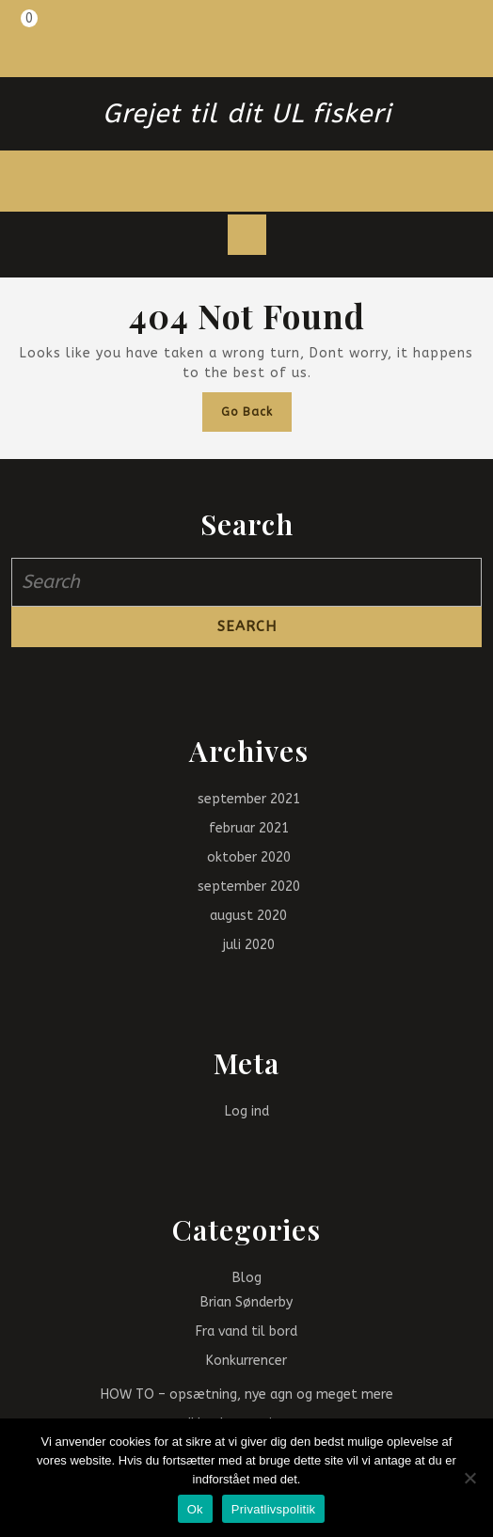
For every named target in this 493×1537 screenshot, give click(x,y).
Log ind (247, 1111)
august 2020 (248, 916)
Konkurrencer (246, 1361)
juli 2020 (249, 945)
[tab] (247, 235)
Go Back (256, 416)
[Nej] (469, 1477)
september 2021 (249, 799)
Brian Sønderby (246, 1302)
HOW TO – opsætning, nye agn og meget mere (247, 1394)
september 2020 (249, 887)
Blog (247, 1278)
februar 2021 (249, 828)
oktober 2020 (249, 857)
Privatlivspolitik (273, 1509)
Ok (195, 1509)
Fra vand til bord (246, 1331)
